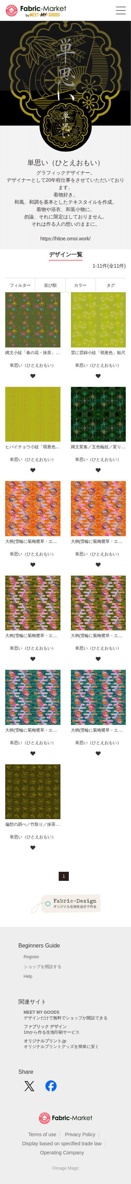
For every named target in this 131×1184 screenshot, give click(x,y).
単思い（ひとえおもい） (33, 365)
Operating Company (62, 1152)
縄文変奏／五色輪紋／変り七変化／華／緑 (98, 446)
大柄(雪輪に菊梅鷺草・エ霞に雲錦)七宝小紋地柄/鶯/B (32, 635)
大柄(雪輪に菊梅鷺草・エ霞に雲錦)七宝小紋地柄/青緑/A (98, 730)
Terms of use (42, 1134)
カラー (80, 285)
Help (28, 976)
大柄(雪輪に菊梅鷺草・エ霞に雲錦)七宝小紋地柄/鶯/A (98, 635)
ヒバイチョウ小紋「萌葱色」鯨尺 (32, 446)
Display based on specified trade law (61, 1143)
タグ (111, 285)
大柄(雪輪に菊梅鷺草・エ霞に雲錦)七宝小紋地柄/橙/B (32, 541)
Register (31, 956)
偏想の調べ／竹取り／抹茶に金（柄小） (32, 824)
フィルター (20, 285)
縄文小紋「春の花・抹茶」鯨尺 (32, 352)
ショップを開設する (42, 966)
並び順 (50, 285)
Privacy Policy (80, 1134)
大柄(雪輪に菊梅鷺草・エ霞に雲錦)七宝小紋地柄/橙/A (98, 541)
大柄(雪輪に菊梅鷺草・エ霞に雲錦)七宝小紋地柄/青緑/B (32, 730)
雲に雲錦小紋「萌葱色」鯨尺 (98, 352)
